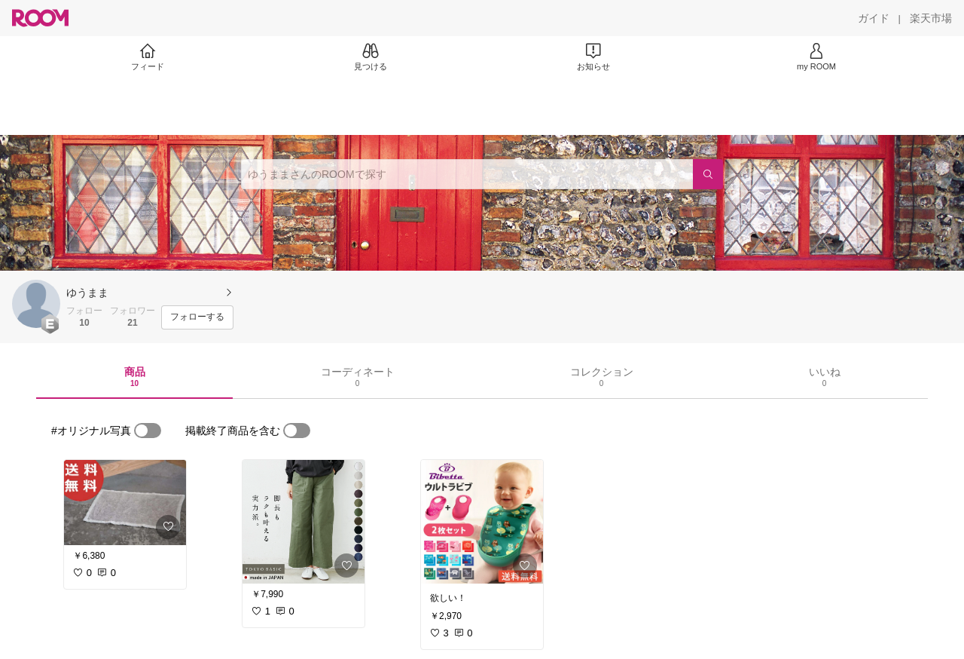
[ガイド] (873, 18)
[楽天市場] (931, 18)
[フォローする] (197, 317)
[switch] (147, 430)
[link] (125, 502)
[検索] (708, 174)
